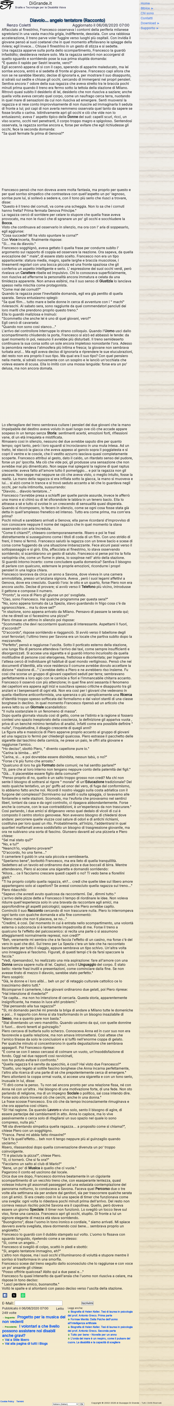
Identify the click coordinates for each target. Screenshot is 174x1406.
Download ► (150, 23)
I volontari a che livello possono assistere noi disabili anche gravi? (30, 1331)
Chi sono (147, 13)
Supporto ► (150, 28)
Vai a (15, 1340)
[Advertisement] (67, 161)
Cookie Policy (7, 1401)
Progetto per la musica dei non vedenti (33, 1319)
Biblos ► (147, 8)
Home (145, 3)
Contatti (146, 18)
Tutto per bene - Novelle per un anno (92, 1334)
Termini (20, 1401)
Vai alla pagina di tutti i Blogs (25, 1343)
